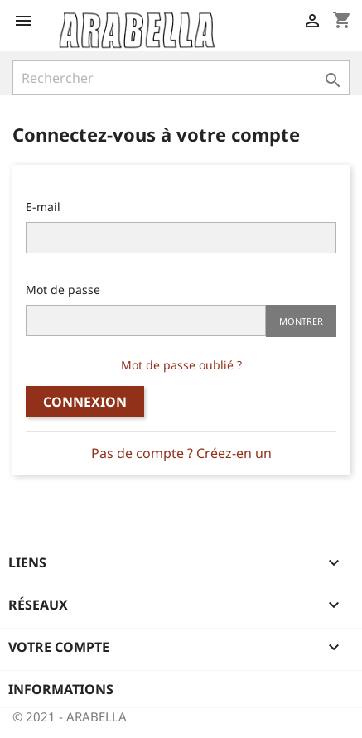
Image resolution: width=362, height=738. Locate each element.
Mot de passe (63, 289)
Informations (60, 689)
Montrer (301, 321)
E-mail (43, 207)
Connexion (85, 402)
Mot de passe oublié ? (181, 365)
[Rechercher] (181, 77)
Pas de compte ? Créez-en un (181, 453)
